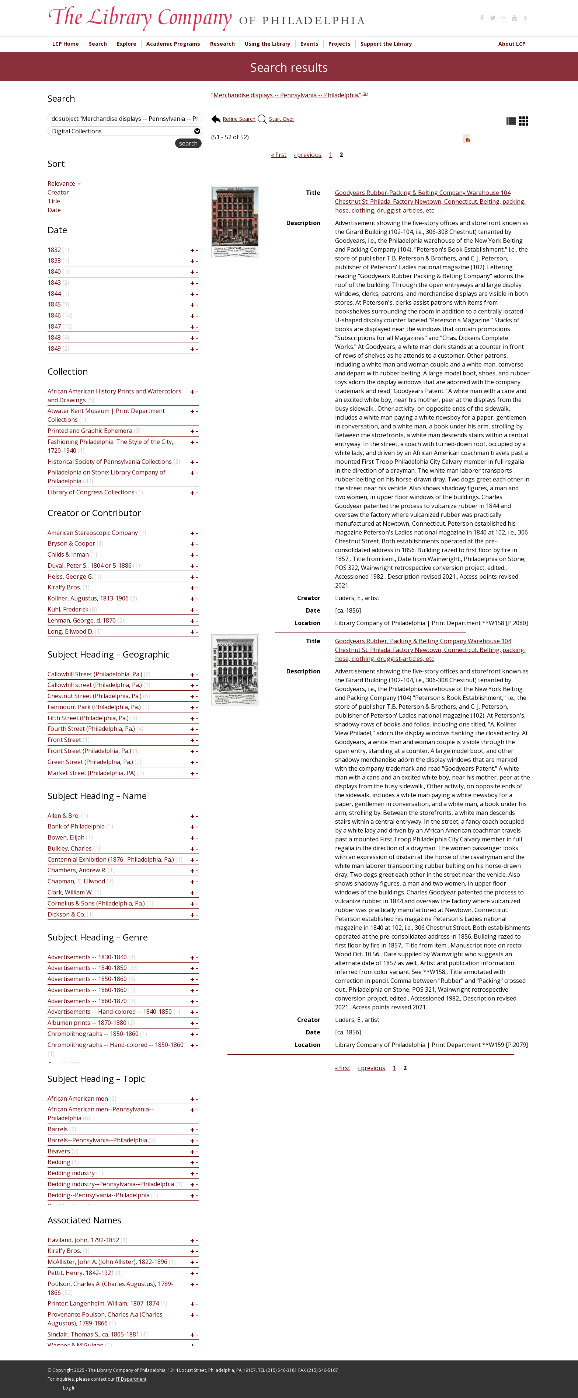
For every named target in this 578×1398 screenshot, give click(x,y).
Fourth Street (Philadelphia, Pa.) (91, 729)
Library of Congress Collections (91, 492)
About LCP (512, 43)
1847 (54, 326)
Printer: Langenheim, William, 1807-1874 (103, 1303)
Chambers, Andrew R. (77, 870)
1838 (54, 260)
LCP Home (65, 43)
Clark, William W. (70, 892)
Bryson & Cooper (71, 543)
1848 (54, 337)
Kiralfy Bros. (64, 587)
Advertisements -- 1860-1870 (87, 1001)
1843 (54, 282)
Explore (126, 43)
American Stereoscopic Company (93, 533)
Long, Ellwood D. (70, 631)
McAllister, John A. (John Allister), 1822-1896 (107, 1262)
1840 (54, 271)
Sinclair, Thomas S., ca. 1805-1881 (93, 1334)
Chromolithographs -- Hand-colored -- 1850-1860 (116, 1045)
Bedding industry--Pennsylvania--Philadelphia (111, 1184)
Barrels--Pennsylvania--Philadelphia (97, 1140)
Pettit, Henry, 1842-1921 (81, 1273)
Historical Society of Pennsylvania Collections (110, 462)
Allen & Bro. (64, 816)
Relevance (64, 183)
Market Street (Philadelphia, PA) (92, 773)
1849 (54, 348)
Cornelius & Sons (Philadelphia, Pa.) (96, 903)
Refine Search (239, 118)
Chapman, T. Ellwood (76, 881)
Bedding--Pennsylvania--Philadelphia (99, 1195)
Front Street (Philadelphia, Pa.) (89, 751)
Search (98, 43)
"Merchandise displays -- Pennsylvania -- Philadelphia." (286, 95)
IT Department (131, 1379)
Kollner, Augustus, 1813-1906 (88, 598)
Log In (69, 1388)
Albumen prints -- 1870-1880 (87, 1023)
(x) (365, 93)
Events (309, 43)
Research (222, 43)
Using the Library (267, 43)
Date (54, 210)
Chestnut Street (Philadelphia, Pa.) (95, 696)
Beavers (59, 1151)
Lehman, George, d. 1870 (82, 620)
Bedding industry (71, 1173)
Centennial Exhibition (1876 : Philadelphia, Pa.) (111, 859)
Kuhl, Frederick (68, 609)
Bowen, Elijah (66, 837)
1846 (54, 315)
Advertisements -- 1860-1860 (87, 990)
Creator (58, 192)
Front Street (64, 740)
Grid (524, 121)
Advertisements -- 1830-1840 (87, 957)
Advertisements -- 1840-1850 (87, 968)
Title (54, 201)
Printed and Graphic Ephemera (90, 431)
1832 (54, 250)
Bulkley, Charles (70, 848)
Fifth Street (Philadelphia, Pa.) (88, 718)
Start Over (281, 118)
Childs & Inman (68, 554)
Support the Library (386, 43)
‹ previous (307, 155)
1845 (54, 304)
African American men (78, 1098)
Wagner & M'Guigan (76, 1345)
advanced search (152, 144)
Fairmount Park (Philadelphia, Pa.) (94, 707)
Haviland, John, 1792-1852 (83, 1240)
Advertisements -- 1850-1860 (87, 979)
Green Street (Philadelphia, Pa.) (90, 762)
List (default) (512, 121)
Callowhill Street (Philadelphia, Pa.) (95, 674)
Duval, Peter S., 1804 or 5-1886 (90, 565)
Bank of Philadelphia (76, 826)
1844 (54, 294)
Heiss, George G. (70, 576)
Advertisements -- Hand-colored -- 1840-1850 (110, 1012)
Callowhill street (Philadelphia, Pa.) (95, 685)
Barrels (58, 1129)
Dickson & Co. (66, 914)
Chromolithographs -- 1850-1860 (93, 1034)
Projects (339, 43)
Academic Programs (173, 43)
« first (278, 155)
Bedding (59, 1162)
